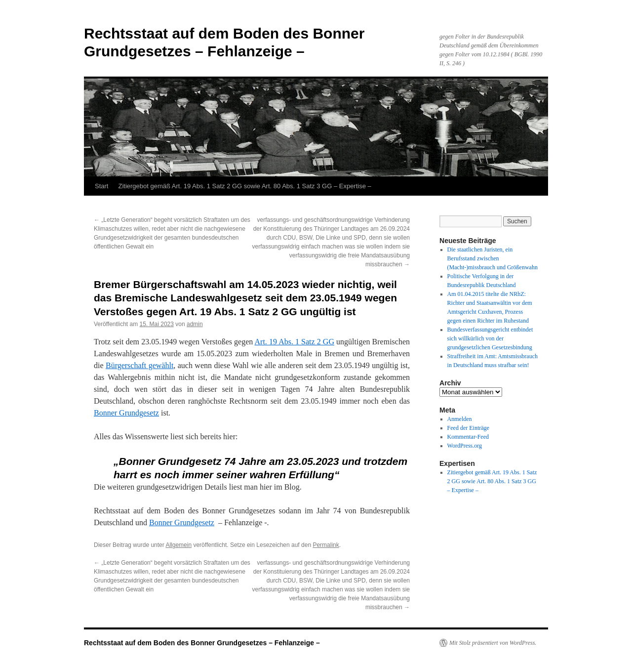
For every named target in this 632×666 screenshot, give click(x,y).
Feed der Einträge (468, 427)
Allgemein (178, 544)
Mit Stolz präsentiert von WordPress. (492, 642)
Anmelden (459, 419)
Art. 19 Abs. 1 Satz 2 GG (294, 341)
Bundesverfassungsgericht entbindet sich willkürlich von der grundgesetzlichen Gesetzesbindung (490, 338)
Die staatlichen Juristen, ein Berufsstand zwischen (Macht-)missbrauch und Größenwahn (492, 258)
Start (101, 186)
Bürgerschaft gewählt (139, 365)
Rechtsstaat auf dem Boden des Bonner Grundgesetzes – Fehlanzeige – (202, 643)
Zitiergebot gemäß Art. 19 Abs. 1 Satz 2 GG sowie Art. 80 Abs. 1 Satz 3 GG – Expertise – (244, 186)
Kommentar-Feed (468, 436)
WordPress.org (464, 445)
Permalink (326, 544)
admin (195, 324)
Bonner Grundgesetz (126, 413)
